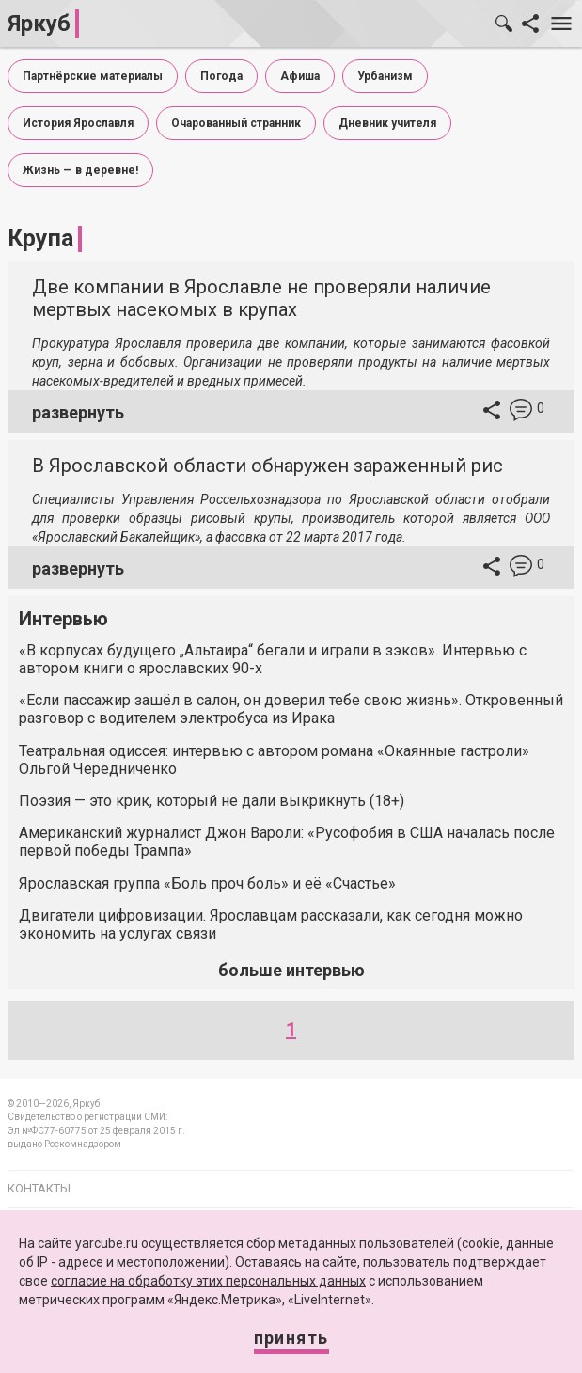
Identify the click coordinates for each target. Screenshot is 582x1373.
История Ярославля (78, 123)
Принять (291, 1338)
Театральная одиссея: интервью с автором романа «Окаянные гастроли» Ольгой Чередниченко (274, 760)
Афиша (300, 76)
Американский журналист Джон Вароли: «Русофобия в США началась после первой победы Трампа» (287, 842)
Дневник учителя (387, 123)
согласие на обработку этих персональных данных (208, 1280)
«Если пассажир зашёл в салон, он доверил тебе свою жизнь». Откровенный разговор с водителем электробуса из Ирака (291, 709)
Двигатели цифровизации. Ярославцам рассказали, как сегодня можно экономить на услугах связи (271, 924)
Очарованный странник (236, 123)
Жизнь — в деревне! (80, 170)
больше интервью (291, 970)
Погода (221, 76)
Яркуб (39, 23)
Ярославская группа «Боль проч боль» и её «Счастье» (207, 883)
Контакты (39, 1188)
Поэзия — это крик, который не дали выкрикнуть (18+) (211, 801)
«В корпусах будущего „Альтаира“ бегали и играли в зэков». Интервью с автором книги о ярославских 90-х (273, 659)
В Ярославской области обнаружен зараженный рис (267, 465)
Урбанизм (385, 76)
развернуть (78, 412)
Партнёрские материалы (93, 76)
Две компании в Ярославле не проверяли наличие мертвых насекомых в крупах (261, 298)
